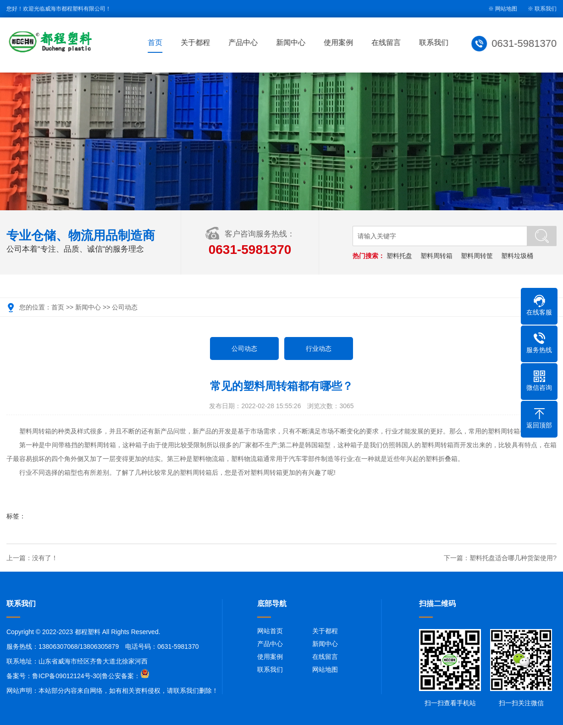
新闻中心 (291, 42)
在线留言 (387, 42)
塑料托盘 (399, 255)
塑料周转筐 (477, 255)
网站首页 (270, 631)
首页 (156, 42)
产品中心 (244, 42)
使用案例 (339, 42)
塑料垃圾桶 (517, 255)
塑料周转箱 (436, 255)
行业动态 (318, 348)
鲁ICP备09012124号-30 (66, 676)
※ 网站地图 (502, 9)
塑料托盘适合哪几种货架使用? (513, 558)
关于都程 (196, 42)
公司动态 (125, 307)
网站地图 (325, 669)
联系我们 (546, 9)
